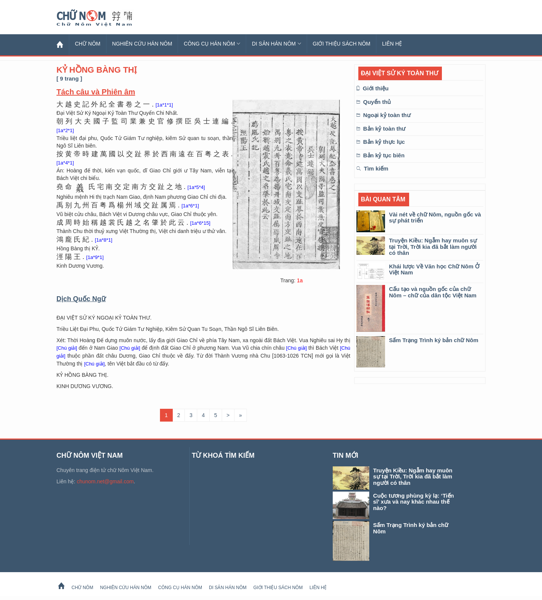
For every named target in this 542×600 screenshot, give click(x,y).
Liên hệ (392, 44)
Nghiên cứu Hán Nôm (142, 44)
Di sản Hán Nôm (276, 44)
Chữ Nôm (103, 18)
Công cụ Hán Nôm (212, 44)
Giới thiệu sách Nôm (341, 44)
